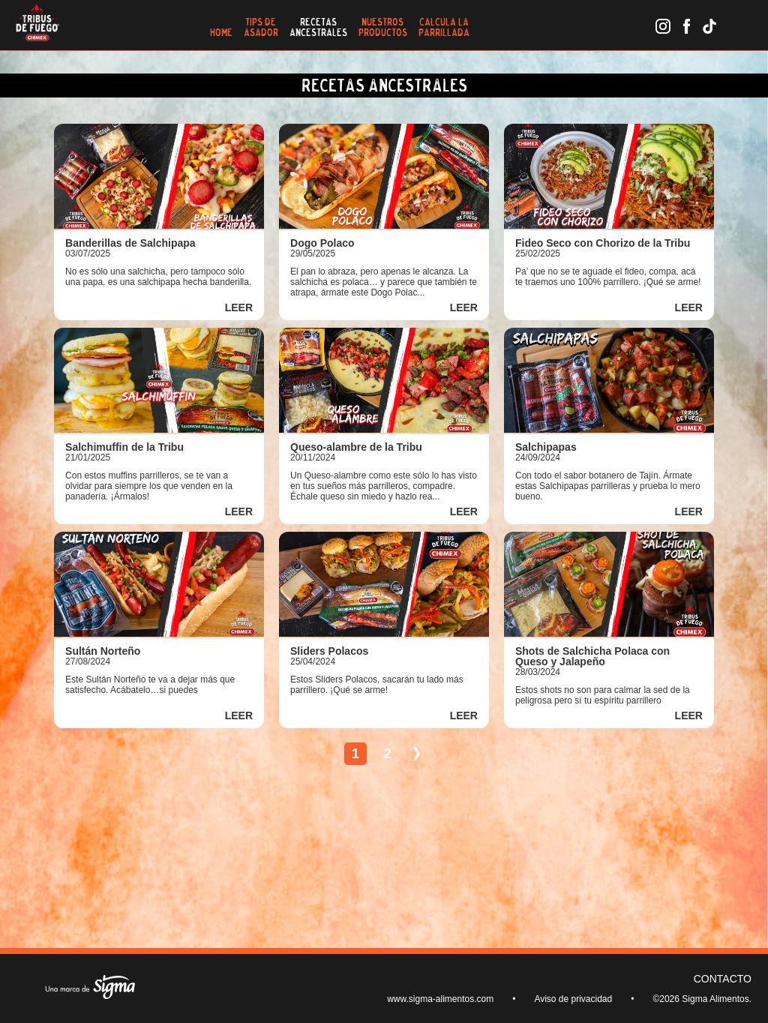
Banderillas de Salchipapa (130, 243)
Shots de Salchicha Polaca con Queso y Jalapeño (592, 656)
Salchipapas (546, 447)
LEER (239, 307)
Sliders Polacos (329, 651)
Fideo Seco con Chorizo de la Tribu (602, 243)
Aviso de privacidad (573, 999)
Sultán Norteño (102, 651)
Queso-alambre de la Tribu (356, 447)
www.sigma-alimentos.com (440, 999)
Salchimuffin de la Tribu (124, 447)
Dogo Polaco (322, 243)
